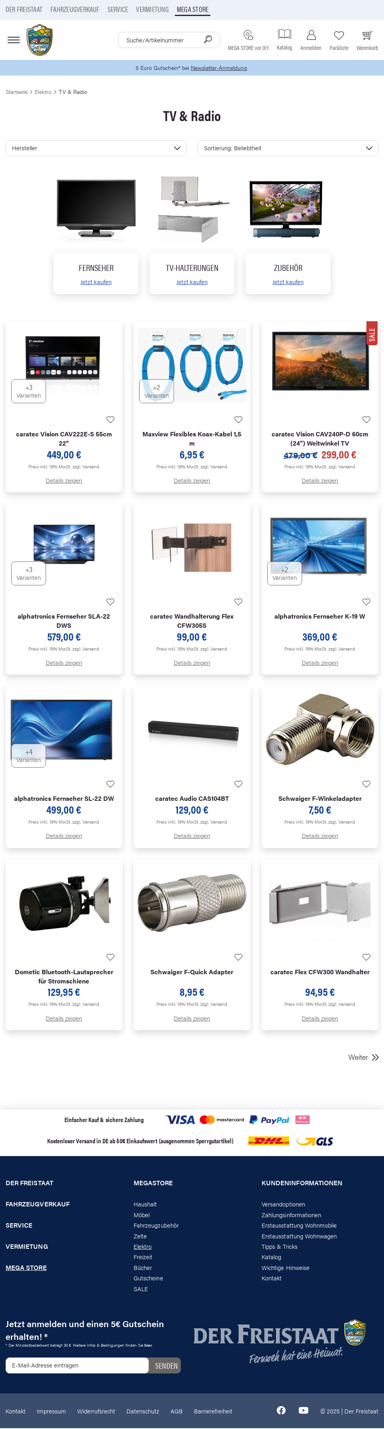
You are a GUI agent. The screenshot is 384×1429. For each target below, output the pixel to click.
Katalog (271, 1257)
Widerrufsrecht (96, 1411)
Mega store (192, 9)
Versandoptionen (283, 1204)
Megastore (153, 1183)
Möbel (142, 1215)
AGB (176, 1411)
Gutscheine (148, 1278)
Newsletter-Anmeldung (220, 68)
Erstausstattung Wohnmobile (299, 1226)
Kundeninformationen (302, 1183)
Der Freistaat (24, 9)
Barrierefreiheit (213, 1411)
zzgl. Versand (85, 466)
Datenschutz (142, 1411)
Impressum (51, 1411)
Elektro (143, 1247)
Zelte (140, 1236)
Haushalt (145, 1204)
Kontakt (272, 1278)
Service (118, 9)
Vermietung (152, 9)
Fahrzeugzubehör (156, 1226)
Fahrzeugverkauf (75, 9)
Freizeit (143, 1257)
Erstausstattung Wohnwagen (299, 1236)
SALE (141, 1289)
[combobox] (169, 40)
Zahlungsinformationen (291, 1215)
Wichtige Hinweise (286, 1268)
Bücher (143, 1268)
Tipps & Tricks (280, 1247)
